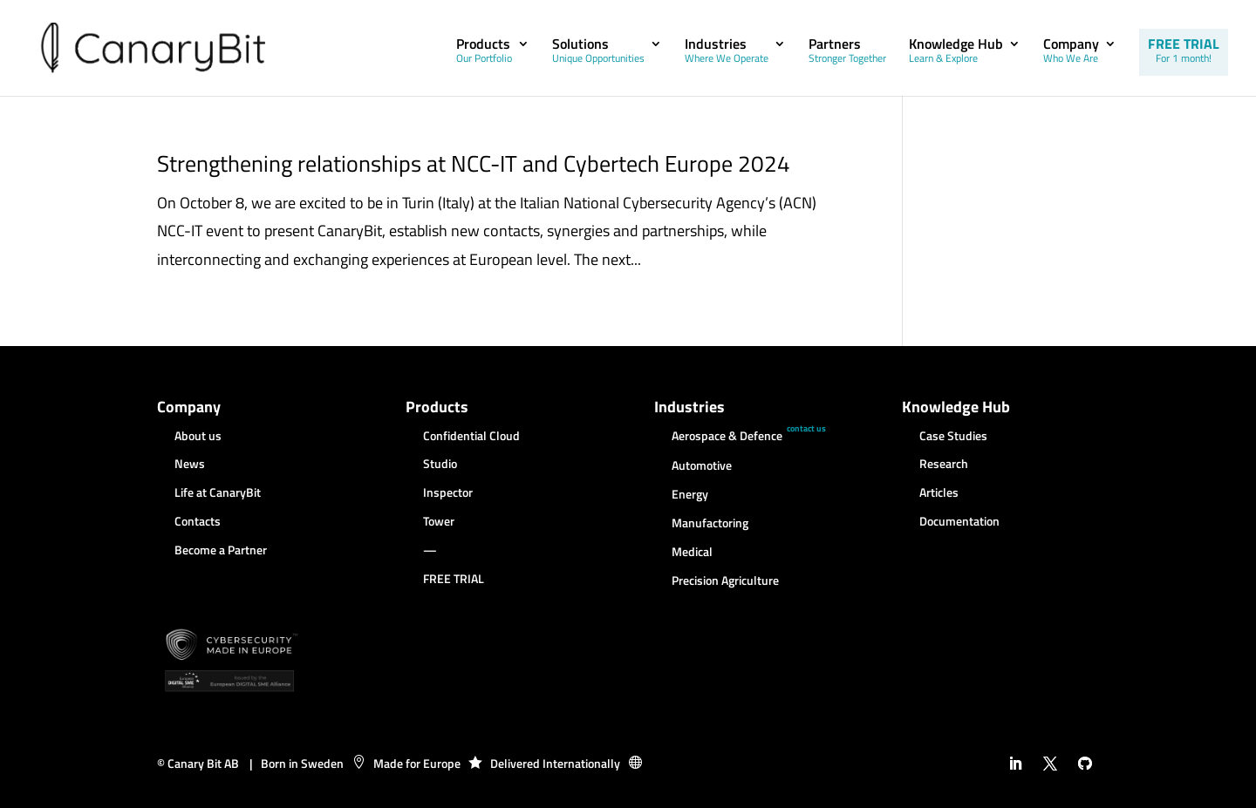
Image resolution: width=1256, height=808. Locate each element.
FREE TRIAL (1183, 50)
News (189, 464)
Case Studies (953, 437)
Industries (726, 52)
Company (1071, 52)
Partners (847, 52)
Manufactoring (710, 524)
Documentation (959, 522)
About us (198, 437)
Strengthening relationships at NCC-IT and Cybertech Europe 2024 (473, 163)
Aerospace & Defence (727, 437)
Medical (692, 552)
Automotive (702, 466)
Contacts (197, 522)
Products (484, 52)
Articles (939, 493)
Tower (438, 522)
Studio (440, 464)
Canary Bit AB (203, 763)
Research (943, 464)
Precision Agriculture (725, 581)
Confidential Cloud (471, 437)
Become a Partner (220, 551)
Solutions (598, 52)
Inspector (448, 493)
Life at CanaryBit (217, 493)
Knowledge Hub (956, 52)
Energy (690, 495)
